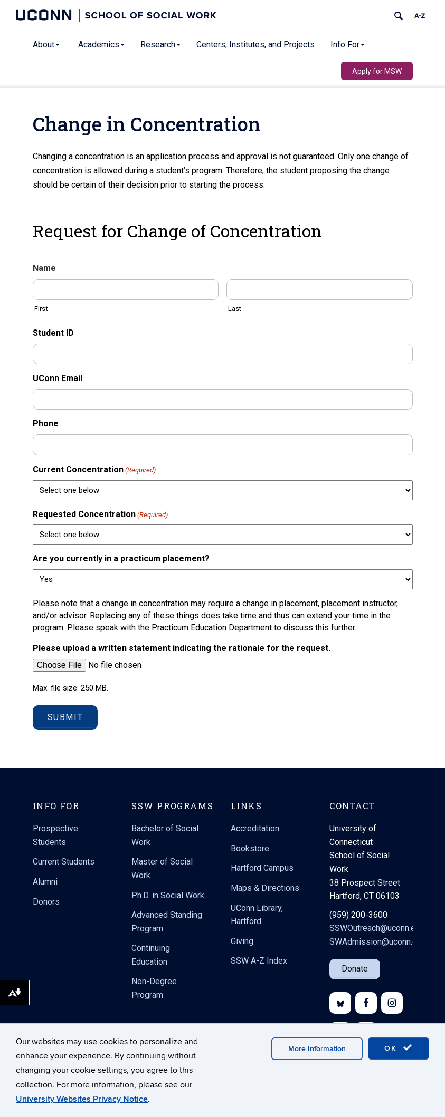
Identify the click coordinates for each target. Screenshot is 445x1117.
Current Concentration (94, 469)
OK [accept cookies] (398, 1048)
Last (235, 309)
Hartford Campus (262, 868)
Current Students (63, 862)
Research (160, 45)
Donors (46, 902)
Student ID (53, 333)
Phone (46, 424)
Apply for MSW (377, 71)
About (46, 45)
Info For (347, 45)
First (41, 309)
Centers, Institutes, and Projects (255, 45)
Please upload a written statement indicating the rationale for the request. (181, 648)
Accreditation (255, 828)
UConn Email (57, 378)
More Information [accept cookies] (317, 1048)
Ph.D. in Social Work (167, 895)
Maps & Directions (265, 888)
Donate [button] (355, 969)
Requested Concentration (100, 514)
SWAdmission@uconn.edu (377, 942)
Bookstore (250, 848)
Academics (101, 45)
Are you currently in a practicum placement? (121, 558)
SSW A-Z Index (259, 961)
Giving (242, 941)
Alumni (45, 882)
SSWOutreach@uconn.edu (376, 928)
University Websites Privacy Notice (82, 1099)
